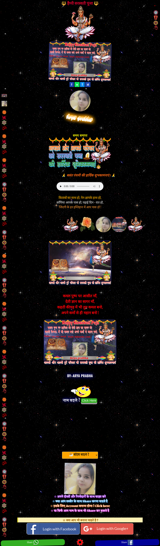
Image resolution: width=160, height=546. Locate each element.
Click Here (89, 400)
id (88, 84)
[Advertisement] (80, 426)
